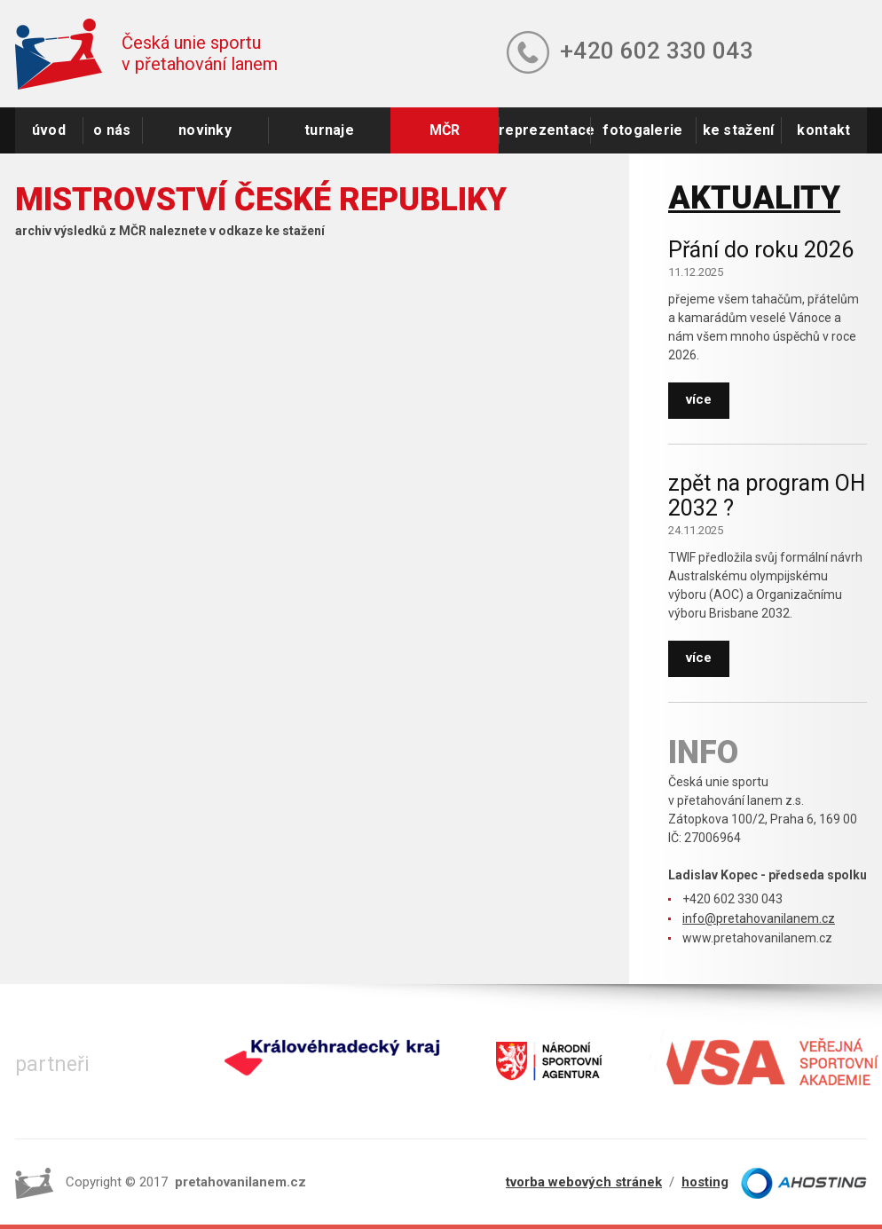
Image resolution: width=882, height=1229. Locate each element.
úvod (49, 130)
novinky (205, 130)
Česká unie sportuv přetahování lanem (200, 53)
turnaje (329, 130)
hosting (704, 1182)
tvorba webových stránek (584, 1182)
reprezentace (544, 130)
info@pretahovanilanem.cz (758, 918)
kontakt (823, 130)
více (699, 399)
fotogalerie (642, 130)
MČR (445, 130)
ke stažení (739, 130)
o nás (112, 130)
